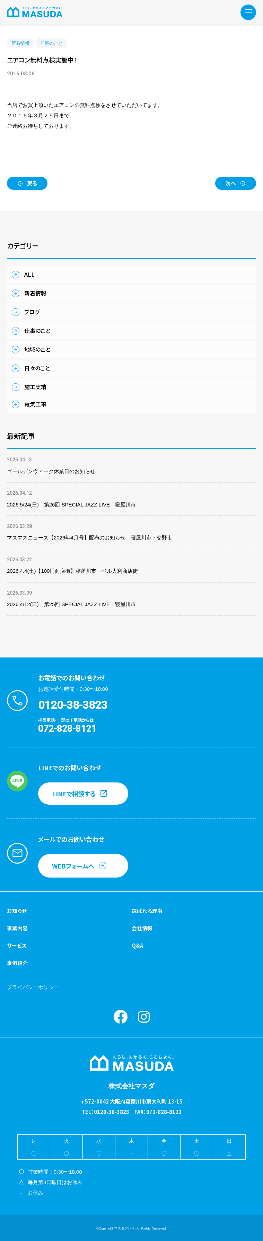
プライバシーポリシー (33, 987)
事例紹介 (17, 962)
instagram (144, 1017)
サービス (17, 945)
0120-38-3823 (72, 705)
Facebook (121, 1017)
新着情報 (20, 43)
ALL (29, 274)
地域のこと (37, 349)
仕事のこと (51, 43)
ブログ (32, 312)
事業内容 (17, 928)
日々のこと (37, 368)
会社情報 (142, 928)
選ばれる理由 (147, 910)
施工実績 (35, 387)
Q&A (137, 945)
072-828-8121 (67, 728)
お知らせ (17, 910)
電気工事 (35, 404)
